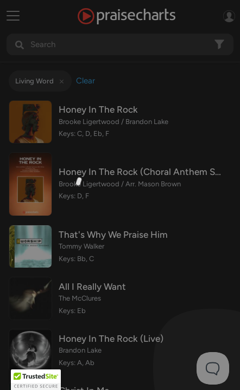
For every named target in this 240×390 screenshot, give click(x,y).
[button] (36, 379)
